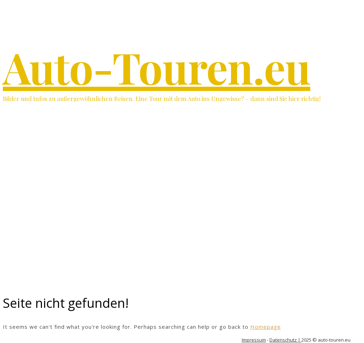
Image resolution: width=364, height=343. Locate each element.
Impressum (254, 340)
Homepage (265, 326)
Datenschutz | (285, 340)
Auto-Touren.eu (156, 66)
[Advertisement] (182, 234)
